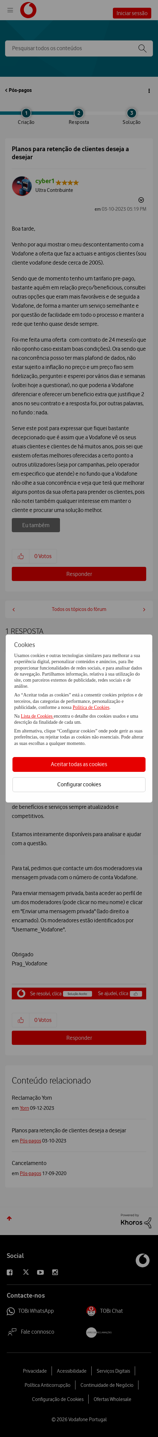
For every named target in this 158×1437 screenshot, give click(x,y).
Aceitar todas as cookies (79, 764)
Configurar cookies (79, 784)
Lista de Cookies (37, 716)
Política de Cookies (91, 707)
